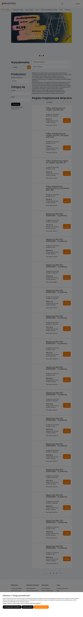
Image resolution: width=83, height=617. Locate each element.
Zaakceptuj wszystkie (41, 607)
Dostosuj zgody (27, 607)
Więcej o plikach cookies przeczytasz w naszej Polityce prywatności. (22, 603)
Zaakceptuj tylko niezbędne (12, 607)
